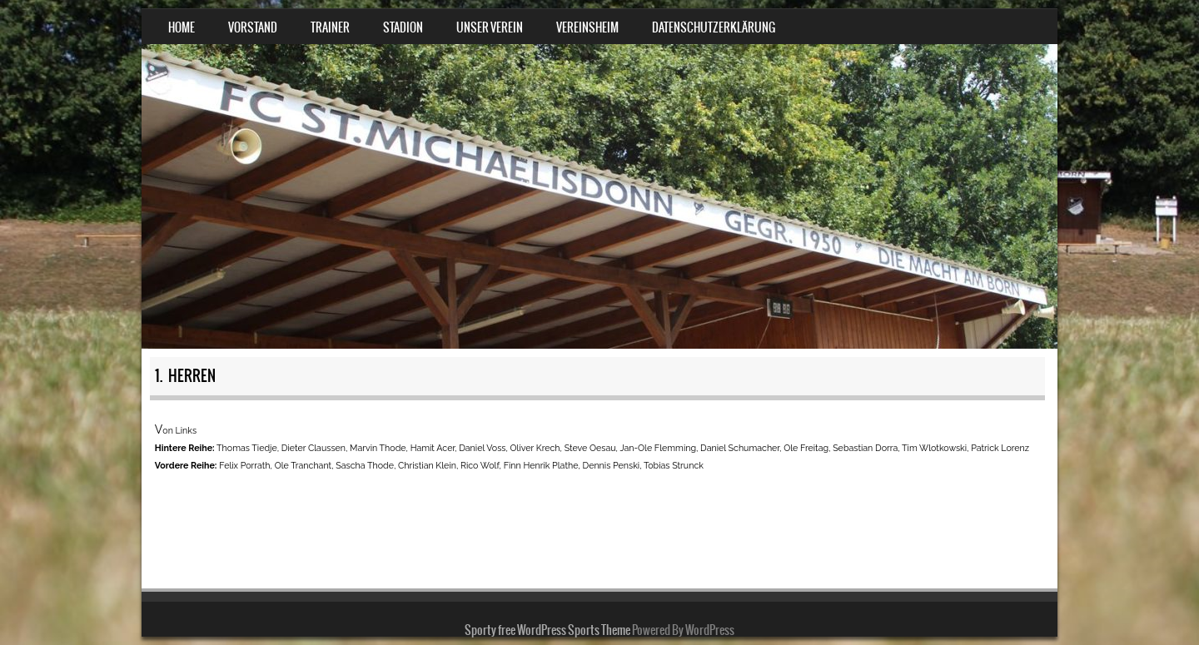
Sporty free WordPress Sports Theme (547, 630)
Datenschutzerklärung (713, 27)
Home (181, 27)
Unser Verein (489, 27)
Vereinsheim (587, 27)
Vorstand (252, 27)
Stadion (403, 27)
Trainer (330, 27)
